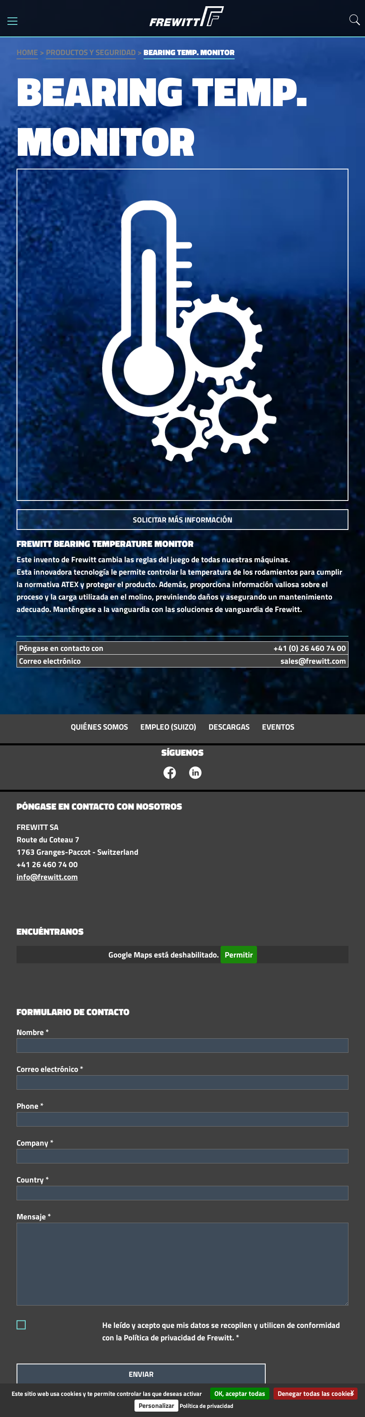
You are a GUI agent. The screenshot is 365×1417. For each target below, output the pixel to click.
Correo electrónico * (50, 1069)
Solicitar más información (182, 519)
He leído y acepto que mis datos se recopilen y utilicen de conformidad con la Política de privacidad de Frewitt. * (221, 1331)
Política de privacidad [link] (206, 1405)
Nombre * (33, 1032)
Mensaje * (34, 1216)
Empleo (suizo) (168, 727)
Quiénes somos (99, 727)
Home (27, 52)
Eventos (278, 727)
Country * (33, 1179)
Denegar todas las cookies (315, 1393)
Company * (35, 1143)
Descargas (229, 727)
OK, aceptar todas (239, 1393)
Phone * (30, 1106)
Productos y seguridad (91, 52)
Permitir (239, 954)
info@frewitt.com (47, 877)
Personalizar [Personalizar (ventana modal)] (156, 1405)
